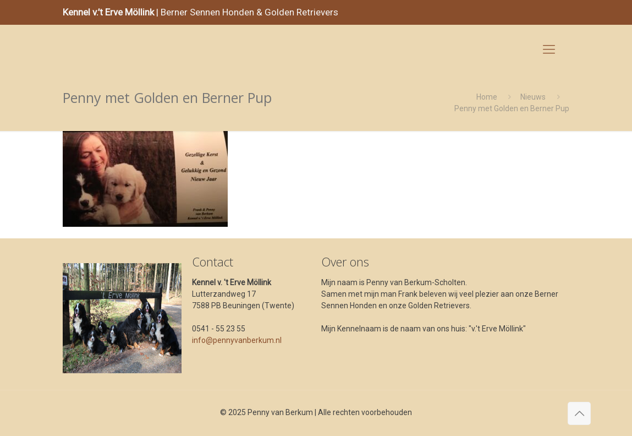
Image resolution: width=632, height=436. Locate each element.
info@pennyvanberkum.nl (237, 340)
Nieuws (533, 96)
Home (486, 96)
